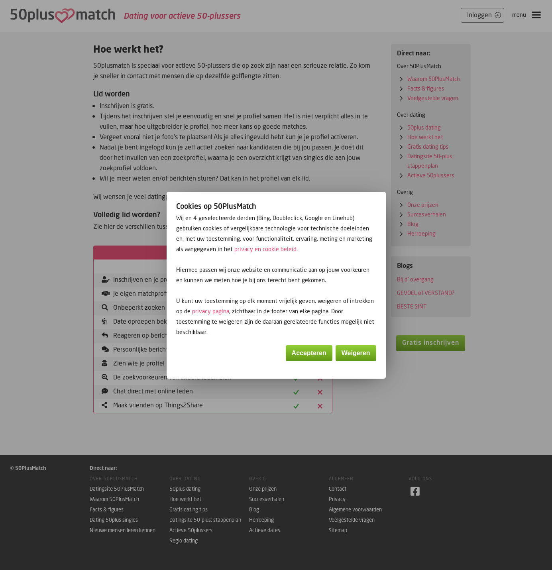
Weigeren (356, 353)
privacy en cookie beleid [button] (265, 249)
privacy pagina (210, 311)
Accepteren (309, 353)
